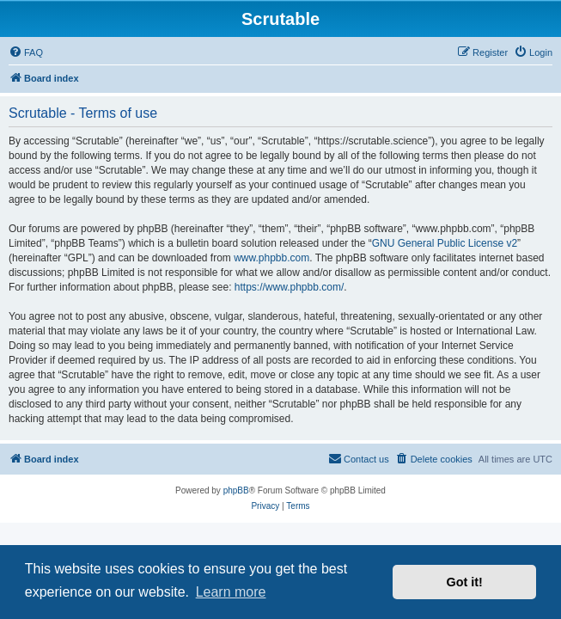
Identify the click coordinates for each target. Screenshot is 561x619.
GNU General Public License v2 (444, 243)
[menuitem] (26, 52)
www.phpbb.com (271, 258)
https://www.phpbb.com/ (289, 287)
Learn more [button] (231, 592)
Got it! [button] (465, 582)
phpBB (236, 490)
